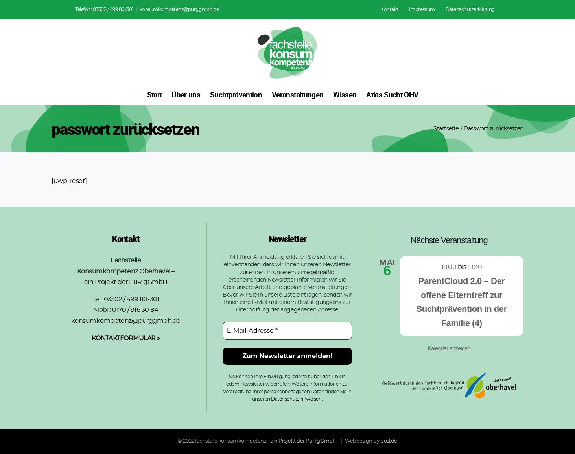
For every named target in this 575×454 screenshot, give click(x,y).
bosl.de (388, 441)
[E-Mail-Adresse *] (287, 331)
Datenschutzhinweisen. (297, 399)
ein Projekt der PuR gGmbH (126, 282)
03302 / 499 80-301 (113, 9)
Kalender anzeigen (449, 348)
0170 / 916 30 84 (135, 310)
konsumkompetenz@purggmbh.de (179, 9)
